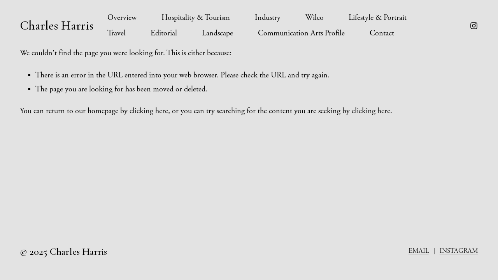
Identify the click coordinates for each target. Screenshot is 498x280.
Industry (268, 18)
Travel (116, 33)
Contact (382, 33)
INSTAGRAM (459, 251)
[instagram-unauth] (474, 25)
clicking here (149, 111)
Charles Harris (56, 25)
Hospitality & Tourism (195, 18)
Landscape (217, 33)
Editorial (164, 33)
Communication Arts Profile (301, 33)
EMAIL (419, 251)
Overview (122, 18)
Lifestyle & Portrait (378, 18)
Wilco (314, 18)
